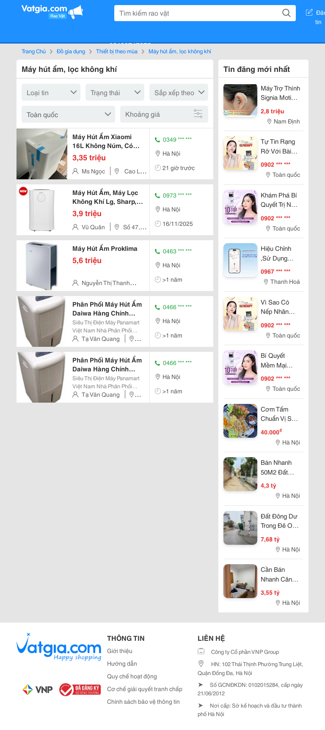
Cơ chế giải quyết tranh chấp (144, 688)
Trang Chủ (34, 51)
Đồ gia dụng (71, 51)
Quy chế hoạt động (132, 676)
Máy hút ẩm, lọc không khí (180, 51)
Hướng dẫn (122, 663)
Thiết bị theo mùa (117, 51)
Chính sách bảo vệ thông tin (143, 701)
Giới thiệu (119, 650)
